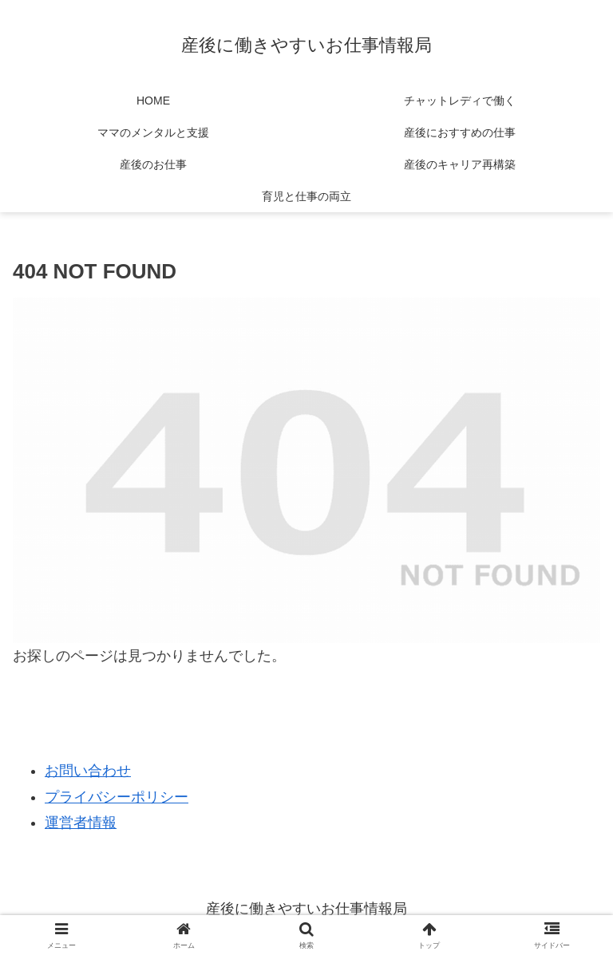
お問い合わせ (88, 771)
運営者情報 (81, 823)
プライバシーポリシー (116, 797)
